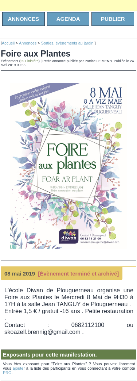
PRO (7, 372)
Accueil (8, 43)
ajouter (19, 368)
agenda (68, 19)
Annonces (27, 43)
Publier (113, 19)
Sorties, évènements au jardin (68, 43)
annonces (23, 19)
